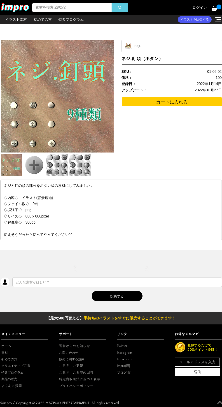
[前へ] (75, 269)
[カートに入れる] (172, 101)
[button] (216, 8)
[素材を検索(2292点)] (68, 7)
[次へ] (147, 269)
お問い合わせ (68, 352)
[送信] (197, 372)
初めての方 (9, 359)
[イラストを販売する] (195, 19)
